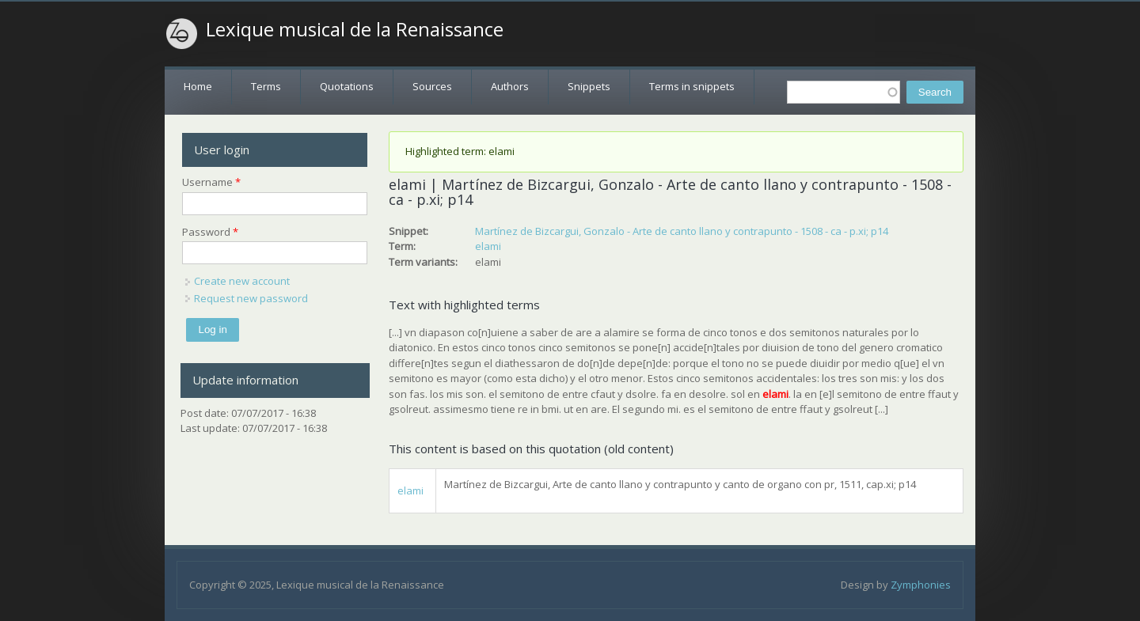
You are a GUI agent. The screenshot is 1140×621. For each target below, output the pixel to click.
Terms (266, 86)
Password (210, 232)
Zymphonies (921, 584)
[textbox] (843, 92)
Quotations (347, 86)
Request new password (251, 298)
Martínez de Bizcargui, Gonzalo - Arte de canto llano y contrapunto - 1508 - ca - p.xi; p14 (681, 231)
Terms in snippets (692, 86)
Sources (432, 86)
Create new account (242, 281)
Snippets (589, 86)
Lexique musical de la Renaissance (355, 29)
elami (488, 246)
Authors (510, 86)
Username (211, 182)
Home (198, 86)
